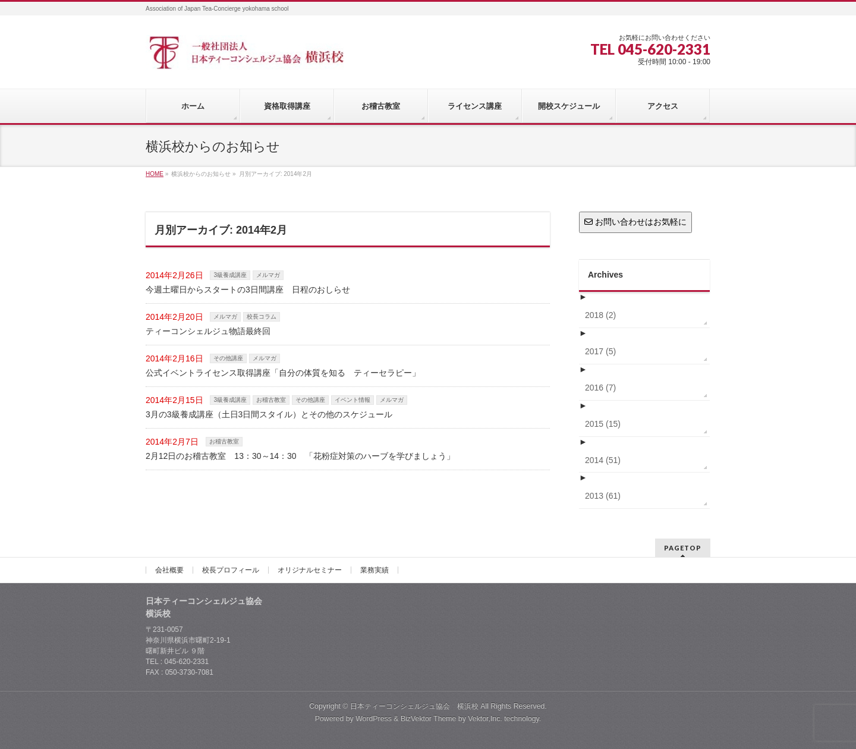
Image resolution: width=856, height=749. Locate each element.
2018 (600, 315)
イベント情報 (352, 399)
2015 (603, 424)
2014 (603, 460)
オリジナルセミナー (310, 570)
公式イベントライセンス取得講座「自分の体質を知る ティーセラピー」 (283, 372)
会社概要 (169, 570)
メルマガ (268, 275)
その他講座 (228, 358)
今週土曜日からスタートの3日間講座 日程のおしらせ (248, 289)
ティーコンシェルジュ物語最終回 (208, 331)
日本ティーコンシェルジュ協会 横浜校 (414, 706)
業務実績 (374, 570)
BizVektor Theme (429, 719)
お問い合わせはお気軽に (635, 221)
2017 (600, 351)
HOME (154, 174)
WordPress (373, 719)
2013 (603, 496)
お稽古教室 (271, 399)
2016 (600, 387)
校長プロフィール (230, 570)
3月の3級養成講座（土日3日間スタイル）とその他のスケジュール (269, 414)
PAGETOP (682, 548)
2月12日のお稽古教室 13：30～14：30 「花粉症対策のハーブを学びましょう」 (300, 456)
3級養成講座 (230, 275)
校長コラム (261, 316)
